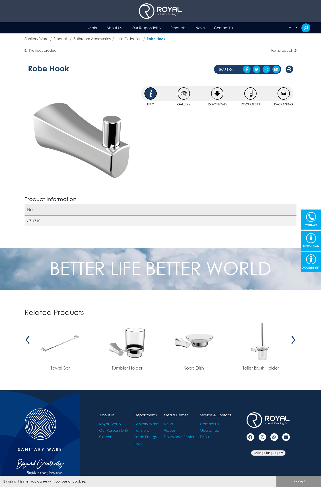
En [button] (291, 27)
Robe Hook (156, 39)
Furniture (141, 430)
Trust (138, 443)
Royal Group (110, 423)
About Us (113, 27)
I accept (298, 481)
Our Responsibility (146, 27)
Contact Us (223, 27)
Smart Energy (145, 436)
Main (92, 27)
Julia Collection (129, 38)
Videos (169, 430)
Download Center (179, 436)
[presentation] (28, 340)
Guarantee (209, 430)
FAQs (204, 436)
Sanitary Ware (36, 38)
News (200, 27)
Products (178, 27)
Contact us (209, 423)
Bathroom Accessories (92, 38)
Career (105, 436)
